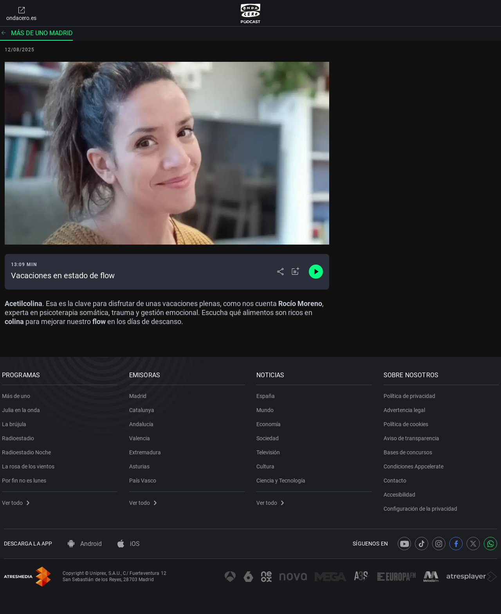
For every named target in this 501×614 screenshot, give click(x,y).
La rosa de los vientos (30, 464)
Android (85, 543)
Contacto (397, 478)
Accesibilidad (401, 492)
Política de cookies (408, 421)
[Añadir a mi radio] (295, 271)
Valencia (141, 435)
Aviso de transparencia (413, 435)
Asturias (141, 464)
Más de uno (18, 393)
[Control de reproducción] (316, 272)
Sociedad (269, 435)
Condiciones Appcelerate (415, 464)
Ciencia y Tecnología (282, 478)
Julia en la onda (23, 407)
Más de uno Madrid (36, 33)
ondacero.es (21, 13)
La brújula (16, 421)
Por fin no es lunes (26, 478)
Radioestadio (20, 435)
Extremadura (147, 450)
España (267, 393)
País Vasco (144, 478)
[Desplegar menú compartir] (280, 271)
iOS (128, 543)
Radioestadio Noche (28, 450)
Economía (270, 421)
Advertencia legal (406, 407)
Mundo (267, 407)
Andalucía (143, 421)
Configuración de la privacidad (422, 506)
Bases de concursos (410, 450)
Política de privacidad (411, 393)
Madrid (139, 393)
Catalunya (143, 407)
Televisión (270, 450)
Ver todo (17, 500)
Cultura (267, 464)
